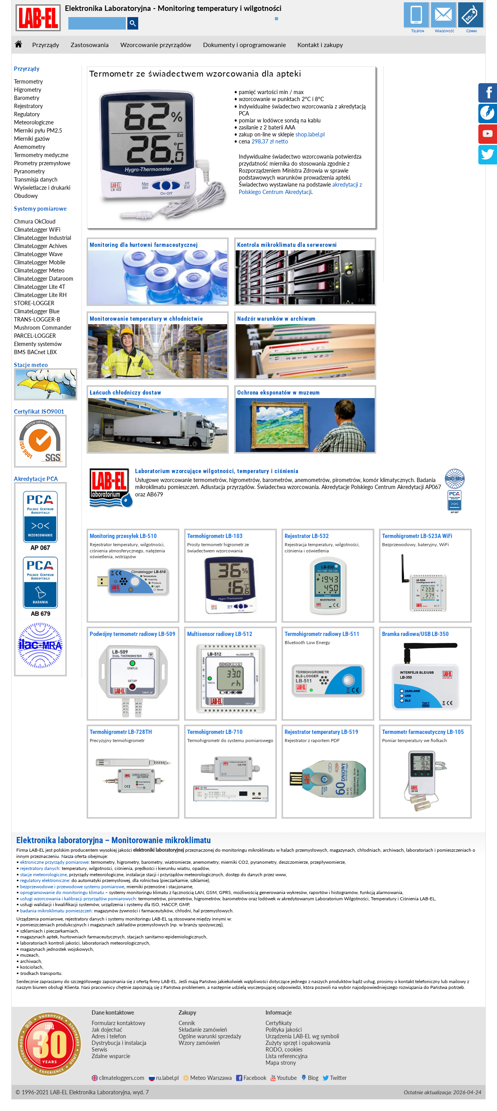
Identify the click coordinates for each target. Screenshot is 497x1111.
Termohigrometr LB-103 (215, 536)
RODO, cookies (284, 1049)
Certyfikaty (279, 1023)
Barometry (26, 97)
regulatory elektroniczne (44, 880)
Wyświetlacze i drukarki (42, 187)
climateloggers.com (118, 1077)
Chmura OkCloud (35, 221)
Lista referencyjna (287, 1056)
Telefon (417, 30)
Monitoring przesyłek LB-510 (123, 536)
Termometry (28, 81)
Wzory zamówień (199, 1042)
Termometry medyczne (41, 155)
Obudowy (26, 195)
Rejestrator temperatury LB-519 (321, 731)
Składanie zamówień (203, 1029)
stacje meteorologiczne (43, 874)
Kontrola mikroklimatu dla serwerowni (287, 244)
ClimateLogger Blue (36, 311)
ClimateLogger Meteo (39, 270)
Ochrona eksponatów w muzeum (278, 392)
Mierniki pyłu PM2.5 (38, 130)
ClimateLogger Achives (40, 246)
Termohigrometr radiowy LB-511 (322, 634)
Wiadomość (444, 30)
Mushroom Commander (42, 327)
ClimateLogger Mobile (39, 262)
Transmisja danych (35, 179)
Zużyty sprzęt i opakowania (298, 1042)
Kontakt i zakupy (320, 44)
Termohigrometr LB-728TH (121, 731)
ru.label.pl (164, 1077)
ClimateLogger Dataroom (43, 278)
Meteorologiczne (34, 122)
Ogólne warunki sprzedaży (210, 1036)
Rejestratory (28, 106)
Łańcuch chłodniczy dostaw (126, 392)
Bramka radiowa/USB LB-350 (415, 634)
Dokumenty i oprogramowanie (244, 44)
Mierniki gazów (32, 138)
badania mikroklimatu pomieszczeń (56, 911)
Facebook (251, 1077)
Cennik (471, 30)
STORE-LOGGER (34, 303)
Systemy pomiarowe (40, 208)
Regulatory (27, 114)
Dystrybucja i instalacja (119, 1042)
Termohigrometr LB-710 (215, 731)
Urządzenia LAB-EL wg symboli (302, 1036)
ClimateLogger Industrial (42, 237)
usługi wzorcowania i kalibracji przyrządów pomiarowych (78, 898)
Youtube (284, 1077)
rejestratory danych (39, 868)
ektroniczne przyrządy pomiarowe (54, 862)
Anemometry (29, 146)
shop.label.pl (310, 134)
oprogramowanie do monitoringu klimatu (62, 892)
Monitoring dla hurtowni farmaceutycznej (144, 244)
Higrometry (27, 89)
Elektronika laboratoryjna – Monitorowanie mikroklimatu (113, 840)
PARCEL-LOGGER (35, 335)
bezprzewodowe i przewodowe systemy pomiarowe (72, 886)
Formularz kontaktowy (118, 1023)
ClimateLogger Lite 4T (39, 286)
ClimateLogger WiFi (37, 229)
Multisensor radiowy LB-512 (219, 634)
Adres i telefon (109, 1036)
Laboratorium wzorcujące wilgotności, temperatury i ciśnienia (217, 471)
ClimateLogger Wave (38, 254)
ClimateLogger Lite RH (40, 295)
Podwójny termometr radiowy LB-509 (133, 634)
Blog (309, 1077)
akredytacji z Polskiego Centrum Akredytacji (300, 188)
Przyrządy (45, 44)
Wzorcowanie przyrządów (155, 44)
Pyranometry (29, 171)
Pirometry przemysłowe (42, 163)
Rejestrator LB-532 (307, 536)
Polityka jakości (284, 1029)
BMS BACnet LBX (35, 352)
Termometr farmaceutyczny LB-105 (423, 731)
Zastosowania (90, 44)
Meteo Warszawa (207, 1077)
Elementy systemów (38, 344)
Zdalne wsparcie (111, 1056)
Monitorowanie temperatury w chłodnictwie (146, 318)
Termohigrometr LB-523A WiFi (417, 536)
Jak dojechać (107, 1029)
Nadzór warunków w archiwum (276, 318)
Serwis (99, 1049)
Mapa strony (281, 1062)
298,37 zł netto (270, 141)
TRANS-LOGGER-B (37, 319)
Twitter (335, 1077)
